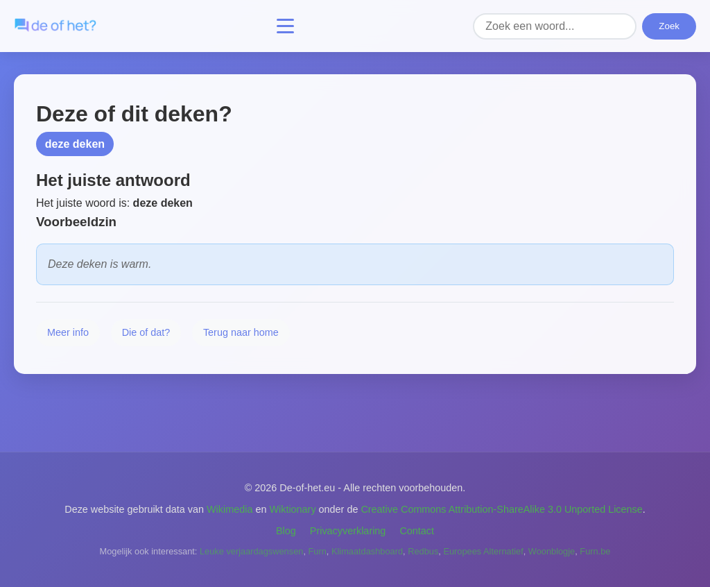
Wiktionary (292, 509)
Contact (416, 530)
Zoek (669, 26)
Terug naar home (241, 332)
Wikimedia (229, 509)
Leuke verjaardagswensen (251, 551)
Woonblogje (551, 551)
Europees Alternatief (483, 551)
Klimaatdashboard (367, 551)
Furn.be (595, 551)
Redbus (423, 551)
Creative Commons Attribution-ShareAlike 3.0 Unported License (501, 509)
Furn (318, 551)
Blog (286, 530)
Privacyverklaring (348, 530)
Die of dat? (146, 332)
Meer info (68, 332)
